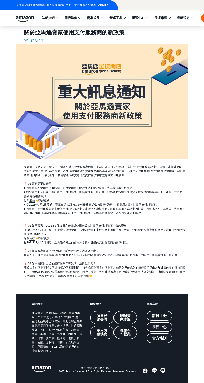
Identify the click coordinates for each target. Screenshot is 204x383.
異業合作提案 (125, 332)
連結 (32, 200)
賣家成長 (93, 18)
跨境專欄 (160, 18)
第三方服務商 (102, 332)
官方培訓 (159, 338)
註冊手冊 (159, 316)
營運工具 (115, 18)
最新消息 (183, 18)
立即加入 (103, 5)
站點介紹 (48, 18)
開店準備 (70, 18)
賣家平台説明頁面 (78, 276)
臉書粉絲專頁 (102, 318)
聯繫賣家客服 (125, 318)
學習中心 (138, 18)
